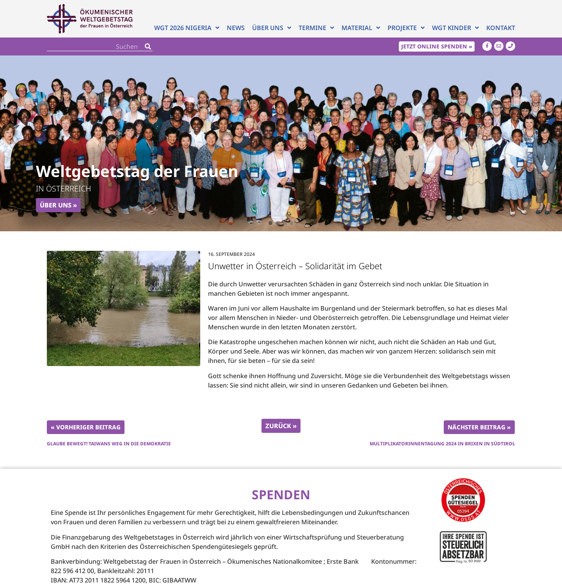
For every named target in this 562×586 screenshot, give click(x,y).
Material (360, 28)
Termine (316, 28)
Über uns (271, 28)
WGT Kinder (455, 28)
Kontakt (500, 28)
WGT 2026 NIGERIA (186, 28)
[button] (270, 223)
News (236, 28)
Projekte (406, 28)
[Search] (148, 46)
